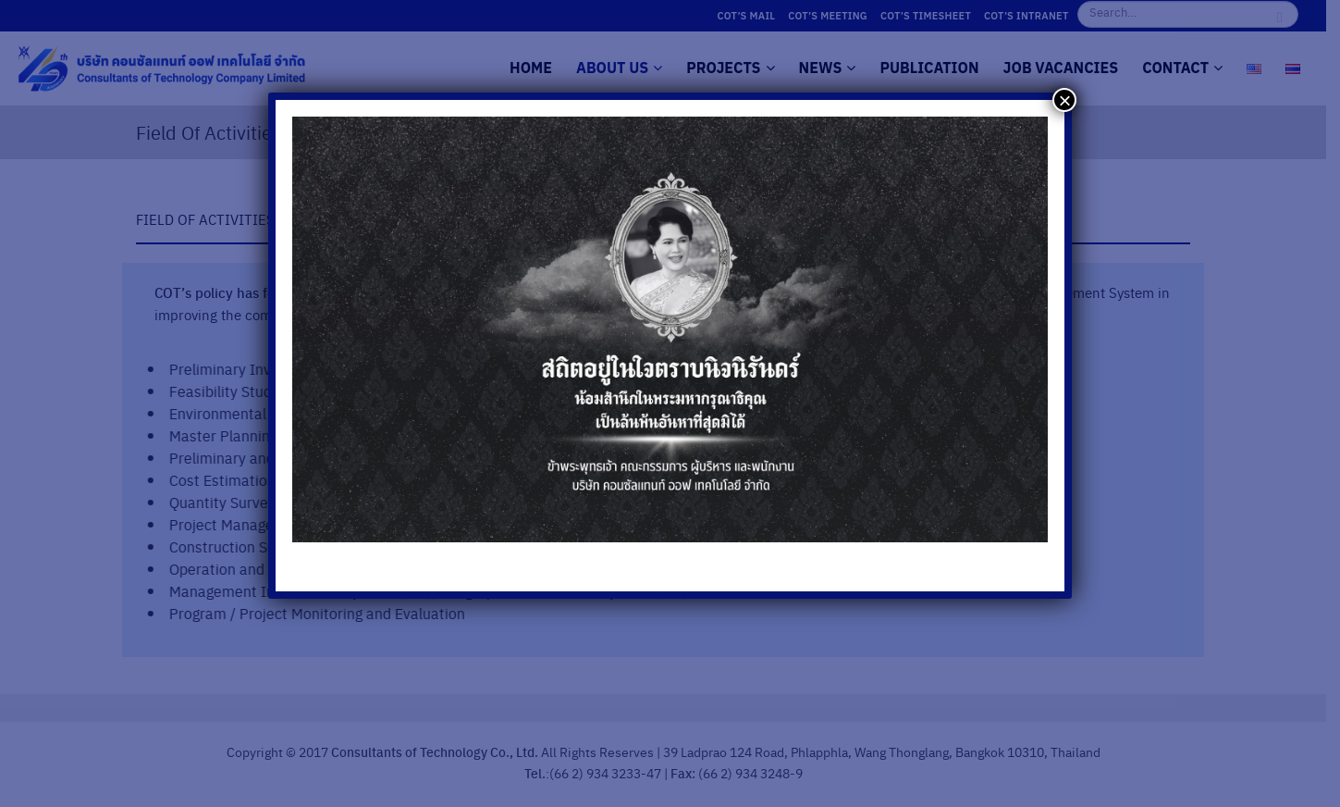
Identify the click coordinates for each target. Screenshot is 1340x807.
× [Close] (1064, 100)
